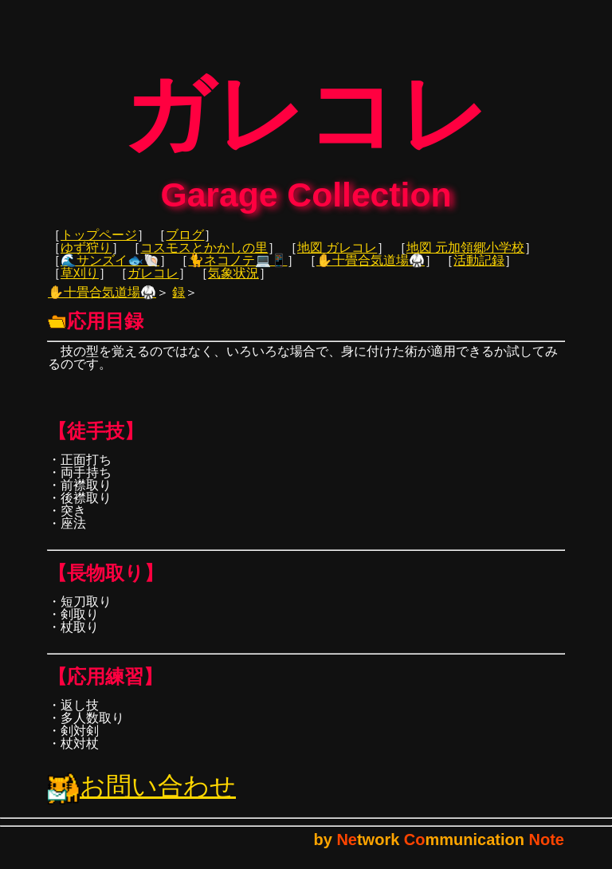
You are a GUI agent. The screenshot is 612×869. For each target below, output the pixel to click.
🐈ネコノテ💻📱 (237, 271)
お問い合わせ (142, 797)
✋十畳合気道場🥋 (370, 271)
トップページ (99, 246)
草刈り (80, 284)
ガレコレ (153, 284)
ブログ (185, 246)
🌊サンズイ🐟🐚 (110, 271)
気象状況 (233, 284)
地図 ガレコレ (337, 258)
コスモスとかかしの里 (204, 258)
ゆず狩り (86, 258)
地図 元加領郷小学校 (465, 258)
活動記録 (478, 271)
